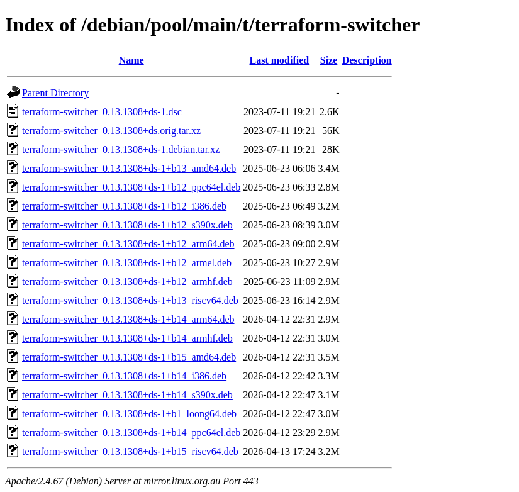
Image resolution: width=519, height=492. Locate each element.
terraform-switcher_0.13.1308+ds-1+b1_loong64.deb (129, 413)
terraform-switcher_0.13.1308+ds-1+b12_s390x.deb (127, 225)
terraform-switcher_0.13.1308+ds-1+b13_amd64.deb (129, 168)
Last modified (280, 60)
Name (131, 60)
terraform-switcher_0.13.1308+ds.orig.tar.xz (111, 130)
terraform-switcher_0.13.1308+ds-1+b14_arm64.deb (128, 319)
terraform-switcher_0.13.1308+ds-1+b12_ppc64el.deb (131, 187)
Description (367, 60)
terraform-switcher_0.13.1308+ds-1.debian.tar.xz (121, 149)
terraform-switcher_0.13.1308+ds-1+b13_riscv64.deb (130, 300)
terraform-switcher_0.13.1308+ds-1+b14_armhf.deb (127, 338)
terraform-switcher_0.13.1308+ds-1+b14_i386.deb (124, 376)
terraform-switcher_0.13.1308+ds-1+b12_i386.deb (124, 206)
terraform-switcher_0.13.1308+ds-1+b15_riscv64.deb (130, 451)
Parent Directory (55, 92)
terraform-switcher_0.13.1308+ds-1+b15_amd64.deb (129, 357)
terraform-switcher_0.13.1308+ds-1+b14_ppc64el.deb (131, 432)
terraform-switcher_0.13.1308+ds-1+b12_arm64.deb (128, 243)
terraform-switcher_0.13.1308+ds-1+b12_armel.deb (127, 262)
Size (329, 60)
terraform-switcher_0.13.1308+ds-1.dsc (102, 111)
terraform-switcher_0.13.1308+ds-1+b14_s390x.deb (127, 394)
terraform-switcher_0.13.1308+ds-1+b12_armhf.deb (127, 281)
